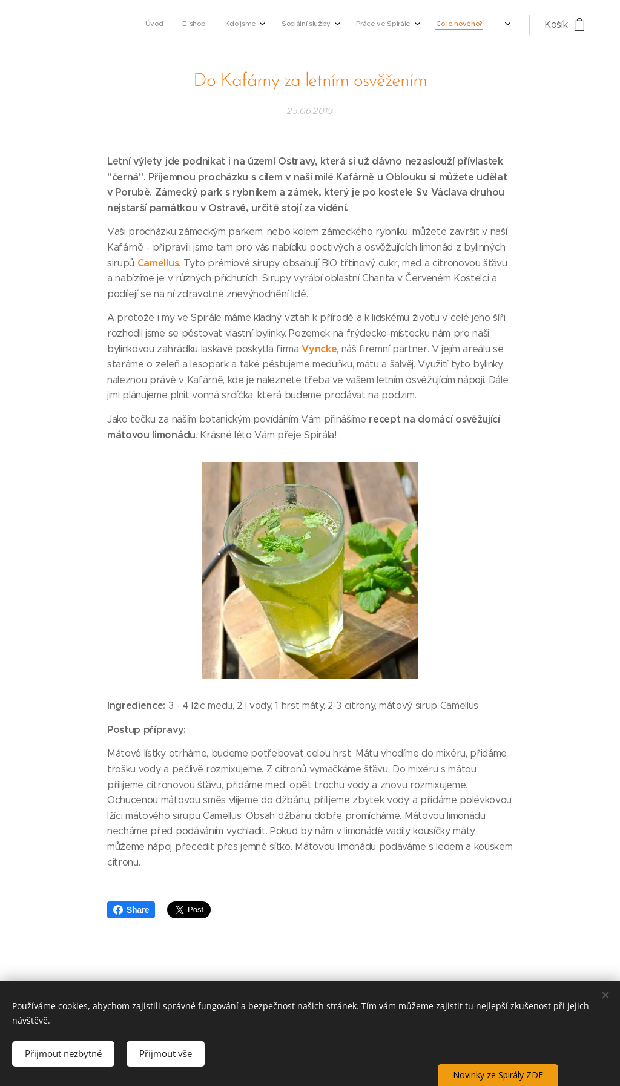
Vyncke (319, 348)
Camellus (158, 262)
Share (131, 910)
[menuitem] (376, 25)
